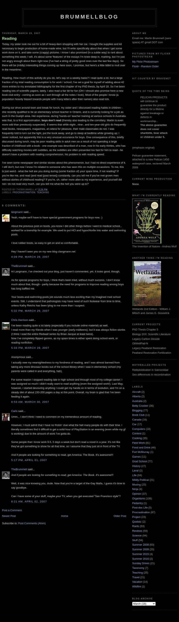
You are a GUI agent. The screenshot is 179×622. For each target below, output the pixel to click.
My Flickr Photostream (145, 61)
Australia (137, 401)
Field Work (138, 442)
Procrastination (24, 192)
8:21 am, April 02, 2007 (29, 501)
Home (64, 515)
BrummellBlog (89, 17)
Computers (138, 428)
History (136, 466)
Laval (135, 470)
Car (134, 424)
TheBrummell (19, 266)
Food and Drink (141, 447)
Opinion (136, 493)
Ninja (135, 489)
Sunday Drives (141, 563)
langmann (17, 212)
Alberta (136, 396)
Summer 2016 (140, 558)
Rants (135, 526)
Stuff (135, 540)
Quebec (137, 521)
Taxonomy (138, 567)
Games (136, 456)
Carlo (14, 411)
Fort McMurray (141, 452)
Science (137, 535)
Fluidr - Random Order (145, 66)
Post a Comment (12, 510)
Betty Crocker (140, 405)
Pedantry (137, 503)
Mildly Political (140, 479)
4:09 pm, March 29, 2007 (30, 256)
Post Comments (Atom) (32, 523)
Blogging (137, 410)
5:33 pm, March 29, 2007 (30, 347)
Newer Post (9, 515)
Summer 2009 (140, 549)
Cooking (137, 438)
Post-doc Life (140, 507)
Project (136, 517)
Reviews (137, 530)
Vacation (137, 581)
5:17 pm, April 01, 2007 (29, 460)
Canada (137, 419)
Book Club (138, 414)
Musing (136, 484)
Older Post (120, 515)
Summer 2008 (140, 544)
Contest (136, 433)
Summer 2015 (140, 554)
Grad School (139, 461)
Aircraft (136, 391)
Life (134, 475)
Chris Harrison (19, 319)
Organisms (138, 498)
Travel (136, 577)
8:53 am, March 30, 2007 (30, 401)
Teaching (43, 192)
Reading (9, 38)
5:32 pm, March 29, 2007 (30, 310)
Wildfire (136, 586)
